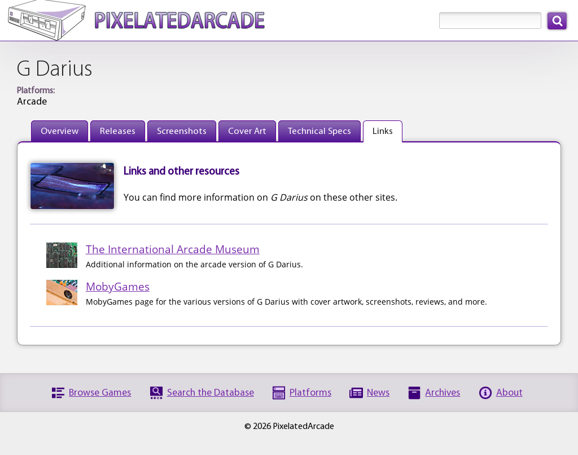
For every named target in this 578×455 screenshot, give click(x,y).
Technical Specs (319, 131)
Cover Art (247, 131)
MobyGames (118, 286)
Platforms (310, 393)
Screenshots (182, 131)
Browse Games (100, 393)
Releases (117, 131)
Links (383, 131)
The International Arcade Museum (173, 249)
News (378, 393)
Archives (442, 393)
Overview (59, 131)
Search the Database (210, 393)
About (509, 393)
